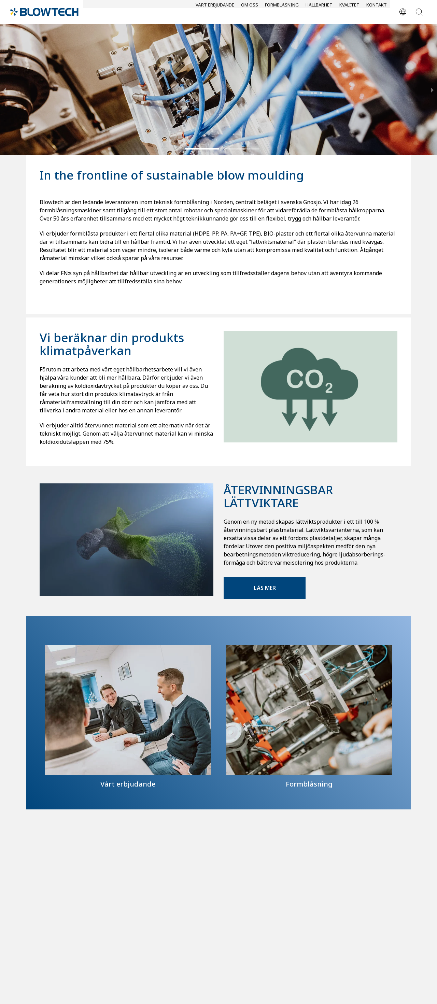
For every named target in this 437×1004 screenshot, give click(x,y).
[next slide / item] (432, 89)
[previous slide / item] (5, 89)
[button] (202, 149)
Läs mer (265, 588)
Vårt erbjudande (215, 12)
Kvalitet (349, 12)
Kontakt (376, 12)
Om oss (249, 12)
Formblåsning (282, 12)
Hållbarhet (319, 12)
